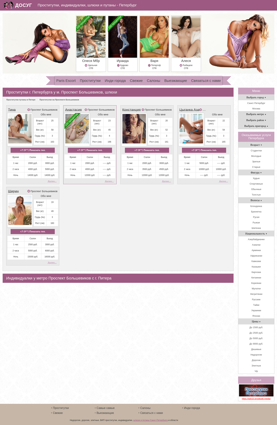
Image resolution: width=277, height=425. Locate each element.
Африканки (256, 255)
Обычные (256, 189)
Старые (256, 167)
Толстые (256, 194)
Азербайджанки (256, 239)
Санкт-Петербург (256, 103)
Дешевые (256, 349)
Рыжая (256, 222)
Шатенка (256, 228)
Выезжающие (175, 81)
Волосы (256, 200)
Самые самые (106, 407)
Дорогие (256, 360)
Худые (256, 178)
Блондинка (256, 206)
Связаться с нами (206, 81)
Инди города (115, 81)
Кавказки (256, 261)
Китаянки (256, 277)
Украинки (256, 310)
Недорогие (256, 354)
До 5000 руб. (256, 338)
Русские (256, 299)
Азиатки (256, 244)
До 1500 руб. (256, 327)
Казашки (256, 266)
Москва (256, 108)
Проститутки (90, 81)
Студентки (256, 150)
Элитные (256, 365)
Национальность (256, 233)
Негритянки (256, 294)
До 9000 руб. (256, 343)
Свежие (136, 81)
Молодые (256, 156)
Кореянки (256, 283)
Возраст (256, 144)
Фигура (256, 172)
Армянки (256, 250)
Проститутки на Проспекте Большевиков (59, 100)
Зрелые (256, 161)
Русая (256, 217)
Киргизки (256, 272)
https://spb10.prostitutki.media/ (256, 398)
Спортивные (256, 183)
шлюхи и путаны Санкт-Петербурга (150, 420)
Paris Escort (66, 81)
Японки (256, 316)
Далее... (52, 181)
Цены (256, 321)
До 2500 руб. (256, 332)
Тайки (256, 305)
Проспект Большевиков (44, 109)
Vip (256, 371)
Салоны (153, 81)
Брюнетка (256, 211)
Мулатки (256, 288)
